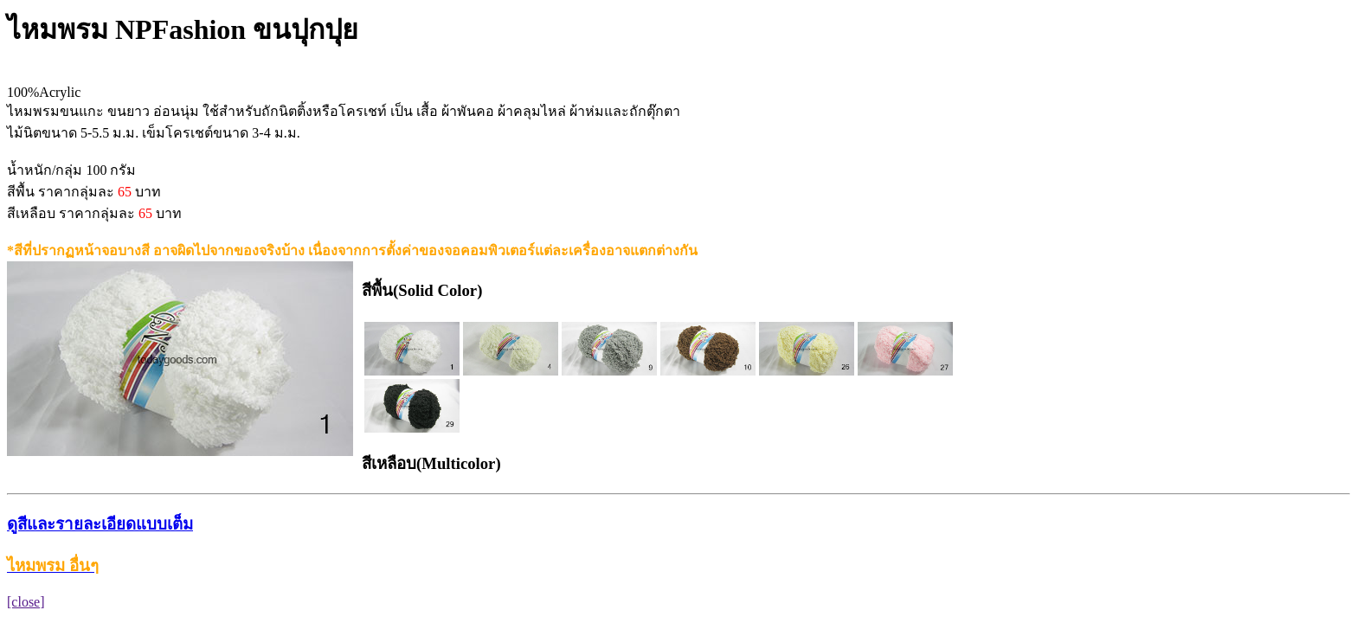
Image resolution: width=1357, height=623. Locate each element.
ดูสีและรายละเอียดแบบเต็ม (100, 524)
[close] (26, 601)
